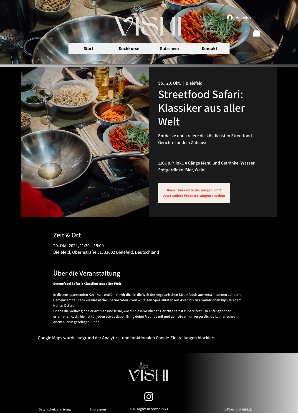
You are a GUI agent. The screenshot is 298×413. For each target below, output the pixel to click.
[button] (256, 32)
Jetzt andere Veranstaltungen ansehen (194, 195)
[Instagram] (149, 396)
